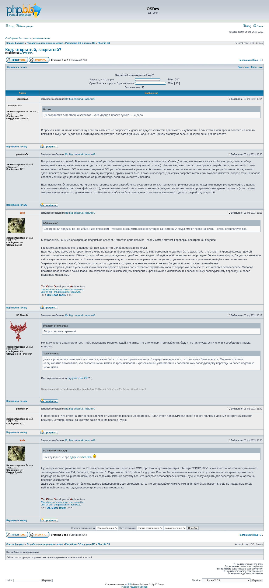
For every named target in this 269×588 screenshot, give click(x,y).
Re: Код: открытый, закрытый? (80, 99)
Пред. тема (243, 67)
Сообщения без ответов (18, 38)
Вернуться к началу (16, 147)
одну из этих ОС (78, 378)
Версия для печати (17, 67)
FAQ (247, 26)
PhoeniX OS (104, 43)
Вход (10, 26)
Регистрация (24, 26)
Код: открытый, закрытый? (33, 49)
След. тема (256, 67)
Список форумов (15, 43)
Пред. (255, 60)
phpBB (128, 584)
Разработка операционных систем (45, 43)
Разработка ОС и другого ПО (80, 43)
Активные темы (41, 38)
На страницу (245, 60)
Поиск (258, 26)
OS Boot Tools (56, 295)
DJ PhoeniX (26, 52)
